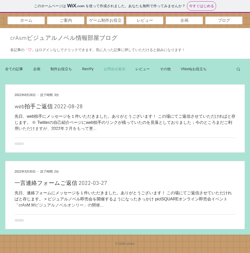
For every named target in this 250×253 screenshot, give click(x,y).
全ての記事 (14, 69)
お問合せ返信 (114, 69)
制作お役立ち (61, 69)
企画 (36, 69)
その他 (165, 69)
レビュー (142, 69)
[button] (65, 20)
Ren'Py (88, 69)
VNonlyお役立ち (194, 69)
